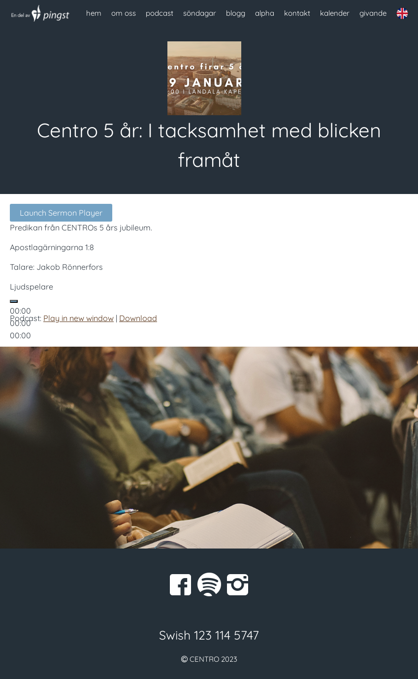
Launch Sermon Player (61, 213)
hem (93, 13)
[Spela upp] (14, 301)
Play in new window (78, 318)
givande (372, 13)
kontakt (297, 13)
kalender (335, 13)
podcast (159, 13)
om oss (123, 13)
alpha (264, 13)
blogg (235, 13)
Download (138, 318)
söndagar (199, 13)
